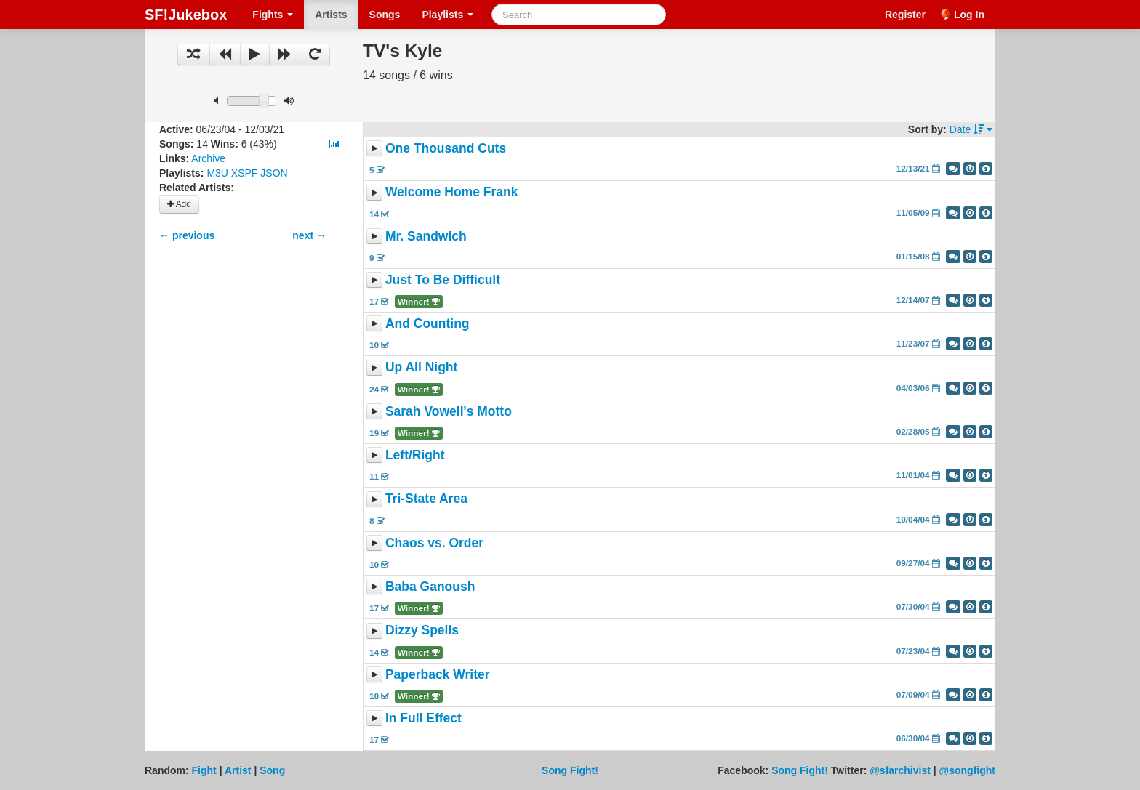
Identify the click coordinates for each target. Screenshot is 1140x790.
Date (971, 129)
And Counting (427, 323)
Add (179, 204)
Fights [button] (272, 14)
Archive (208, 158)
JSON (273, 173)
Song (272, 770)
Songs (385, 14)
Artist (238, 770)
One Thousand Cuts (445, 148)
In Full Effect (423, 718)
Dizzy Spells (422, 631)
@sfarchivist (900, 770)
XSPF (244, 173)
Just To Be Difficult (442, 280)
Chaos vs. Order (434, 543)
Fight (204, 770)
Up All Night (421, 367)
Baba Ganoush (430, 586)
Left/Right (415, 455)
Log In (969, 14)
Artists (331, 14)
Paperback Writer (437, 674)
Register (905, 14)
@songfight (967, 770)
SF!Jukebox (186, 15)
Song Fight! (570, 770)
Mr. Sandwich (426, 236)
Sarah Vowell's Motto (448, 411)
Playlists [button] (447, 14)
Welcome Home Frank (451, 192)
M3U (217, 173)
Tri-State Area (426, 499)
